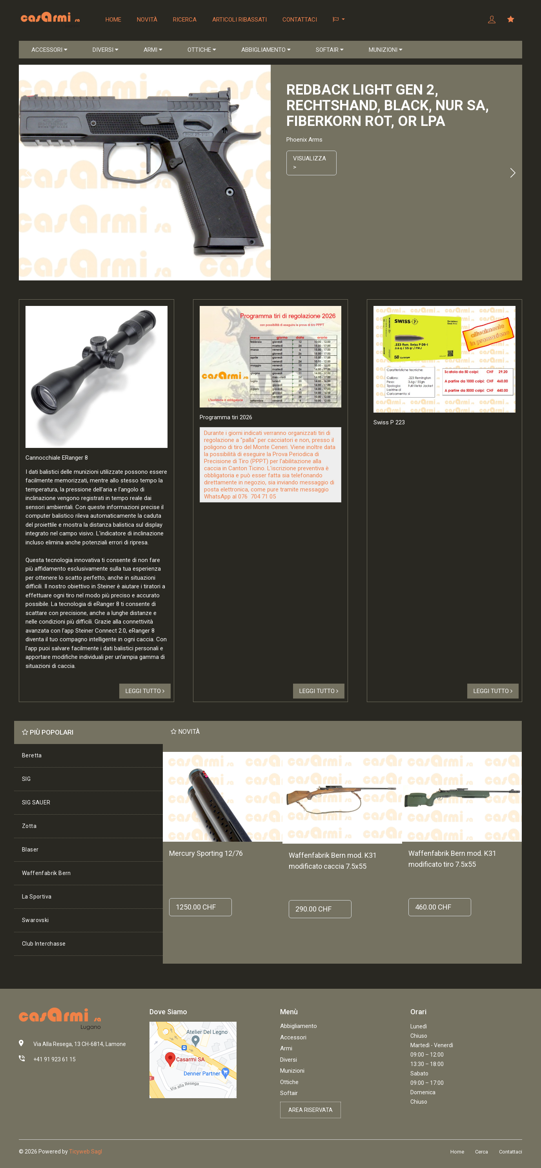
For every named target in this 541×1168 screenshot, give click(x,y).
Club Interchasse (44, 944)
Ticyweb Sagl (85, 1151)
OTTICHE (202, 49)
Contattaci (299, 19)
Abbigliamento (298, 1026)
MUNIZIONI (386, 49)
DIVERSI (105, 49)
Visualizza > (309, 163)
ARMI (153, 49)
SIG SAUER (36, 802)
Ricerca (185, 19)
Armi (286, 1048)
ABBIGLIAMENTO (266, 49)
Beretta (32, 755)
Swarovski (35, 920)
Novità (147, 19)
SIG (26, 779)
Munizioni (292, 1070)
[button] (339, 20)
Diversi (288, 1059)
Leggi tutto (145, 691)
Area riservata (310, 1110)
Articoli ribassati (239, 19)
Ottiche (289, 1082)
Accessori (293, 1037)
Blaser (30, 849)
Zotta (29, 826)
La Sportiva (36, 896)
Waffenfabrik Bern (46, 873)
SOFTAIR (330, 49)
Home (113, 19)
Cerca (481, 1152)
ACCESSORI (49, 49)
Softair (289, 1093)
